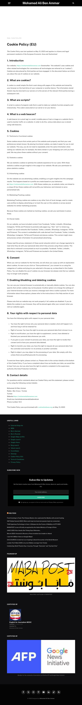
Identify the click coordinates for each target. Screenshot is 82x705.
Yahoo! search (15, 448)
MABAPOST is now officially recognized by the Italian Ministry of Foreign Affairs (32, 527)
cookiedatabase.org (45, 407)
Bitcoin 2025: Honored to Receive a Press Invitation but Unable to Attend (29, 533)
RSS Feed (12, 513)
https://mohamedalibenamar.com (29, 66)
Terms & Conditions (17, 459)
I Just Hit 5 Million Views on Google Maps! (20, 536)
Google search (16, 439)
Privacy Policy (15, 462)
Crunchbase (15, 451)
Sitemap (13, 453)
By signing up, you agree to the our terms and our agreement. (41, 502)
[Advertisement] (41, 21)
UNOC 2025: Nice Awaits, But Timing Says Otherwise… (24, 530)
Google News (15, 442)
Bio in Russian (15, 434)
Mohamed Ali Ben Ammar (47, 698)
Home (8, 38)
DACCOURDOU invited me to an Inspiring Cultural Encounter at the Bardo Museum (32, 539)
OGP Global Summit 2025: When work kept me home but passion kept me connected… (33, 521)
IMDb (12, 428)
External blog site (17, 425)
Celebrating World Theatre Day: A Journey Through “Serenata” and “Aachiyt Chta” (32, 546)
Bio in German (15, 431)
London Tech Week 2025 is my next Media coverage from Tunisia (27, 542)
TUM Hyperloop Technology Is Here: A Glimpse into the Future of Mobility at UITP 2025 (34, 524)
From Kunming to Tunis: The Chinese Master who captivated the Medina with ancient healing (35, 518)
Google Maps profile (18, 436)
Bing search (15, 445)
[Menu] (9, 3)
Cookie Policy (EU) (17, 456)
